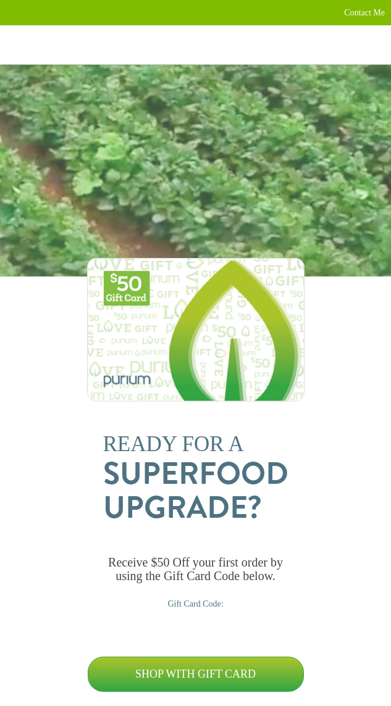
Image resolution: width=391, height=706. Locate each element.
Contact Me (364, 12)
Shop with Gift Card (195, 674)
